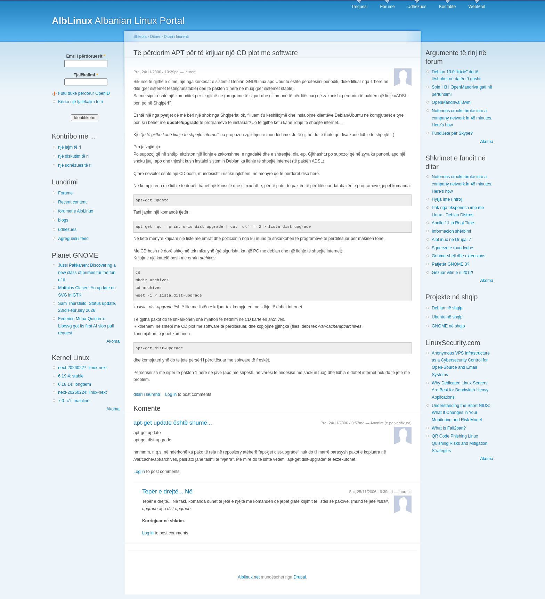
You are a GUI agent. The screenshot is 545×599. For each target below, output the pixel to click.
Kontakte (447, 6)
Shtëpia (140, 36)
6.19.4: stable (70, 376)
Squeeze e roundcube (452, 248)
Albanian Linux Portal (118, 20)
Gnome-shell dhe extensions (458, 255)
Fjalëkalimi (85, 75)
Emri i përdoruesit (85, 56)
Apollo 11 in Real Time (453, 223)
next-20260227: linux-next (82, 367)
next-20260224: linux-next (82, 392)
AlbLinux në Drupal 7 (451, 239)
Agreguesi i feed (73, 238)
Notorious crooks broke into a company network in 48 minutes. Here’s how (462, 117)
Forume (387, 6)
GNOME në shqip (448, 326)
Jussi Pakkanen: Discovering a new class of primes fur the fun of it (87, 272)
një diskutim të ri (73, 156)
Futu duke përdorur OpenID (84, 93)
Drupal (299, 574)
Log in (171, 392)
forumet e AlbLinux (75, 211)
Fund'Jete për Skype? (452, 133)
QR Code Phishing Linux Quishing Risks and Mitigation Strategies (459, 443)
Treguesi (359, 6)
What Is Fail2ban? (449, 428)
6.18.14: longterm (74, 384)
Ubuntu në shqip (447, 317)
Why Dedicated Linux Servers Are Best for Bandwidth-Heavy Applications (460, 390)
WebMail (477, 6)
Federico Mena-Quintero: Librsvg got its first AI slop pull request (86, 325)
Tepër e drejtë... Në (167, 489)
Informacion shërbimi (451, 231)
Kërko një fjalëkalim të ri (80, 101)
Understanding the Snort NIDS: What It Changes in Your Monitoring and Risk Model (461, 412)
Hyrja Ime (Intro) (447, 199)
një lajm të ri (69, 147)
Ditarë (155, 36)
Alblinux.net (249, 574)
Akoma (113, 341)
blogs (63, 220)
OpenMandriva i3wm (451, 102)
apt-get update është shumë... (172, 420)
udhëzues (67, 229)
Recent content (72, 202)
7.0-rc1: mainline (73, 400)
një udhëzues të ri (74, 165)
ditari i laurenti (146, 392)
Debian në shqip (447, 308)
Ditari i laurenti (176, 36)
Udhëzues (416, 6)
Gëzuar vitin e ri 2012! (452, 272)
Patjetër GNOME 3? (450, 264)
